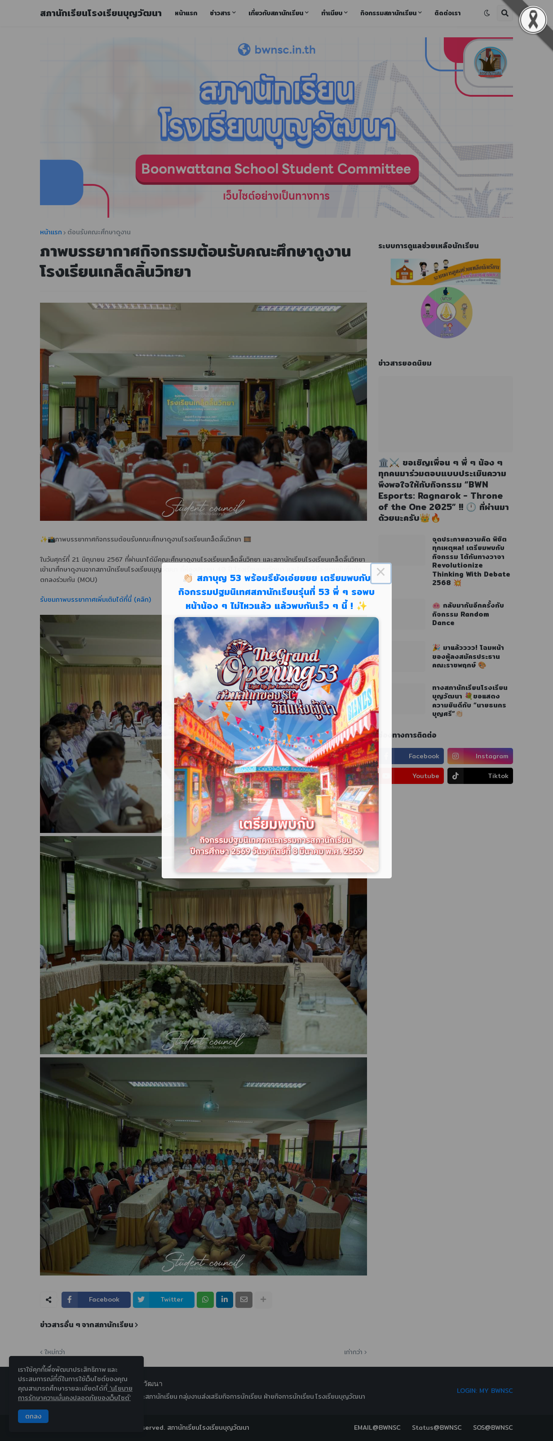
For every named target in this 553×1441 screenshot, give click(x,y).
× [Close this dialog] (381, 573)
